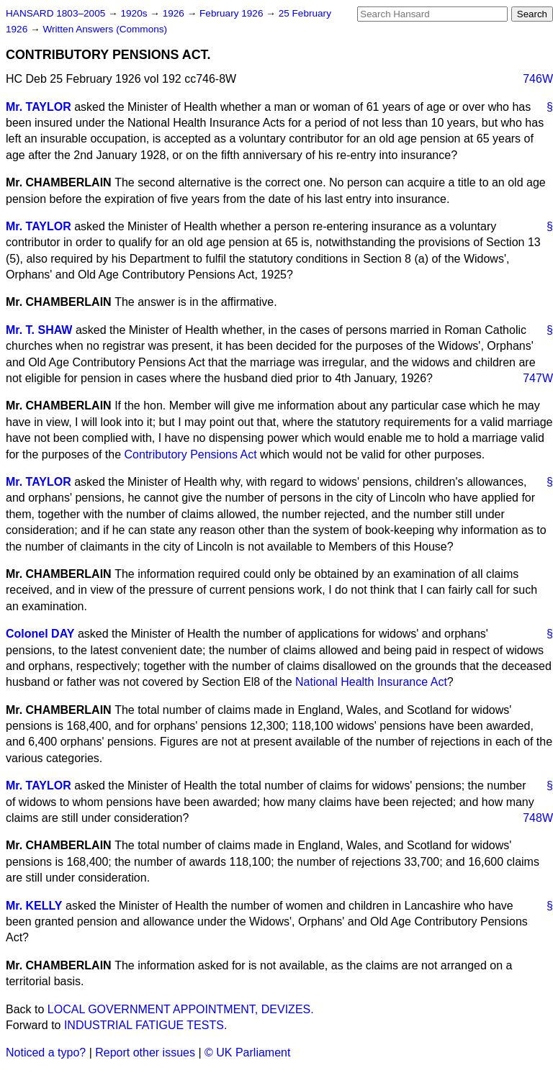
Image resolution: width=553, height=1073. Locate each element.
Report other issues (145, 1052)
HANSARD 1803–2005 (55, 13)
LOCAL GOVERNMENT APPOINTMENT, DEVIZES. (181, 1009)
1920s (135, 13)
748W (538, 818)
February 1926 (232, 13)
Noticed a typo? (46, 1052)
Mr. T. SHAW (39, 330)
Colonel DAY (40, 634)
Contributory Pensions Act (191, 454)
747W (538, 378)
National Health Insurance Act (371, 682)
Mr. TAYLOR (38, 107)
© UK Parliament (247, 1052)
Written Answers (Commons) (104, 29)
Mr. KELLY (34, 906)
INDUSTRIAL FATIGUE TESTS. (145, 1025)
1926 (175, 13)
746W (538, 79)
